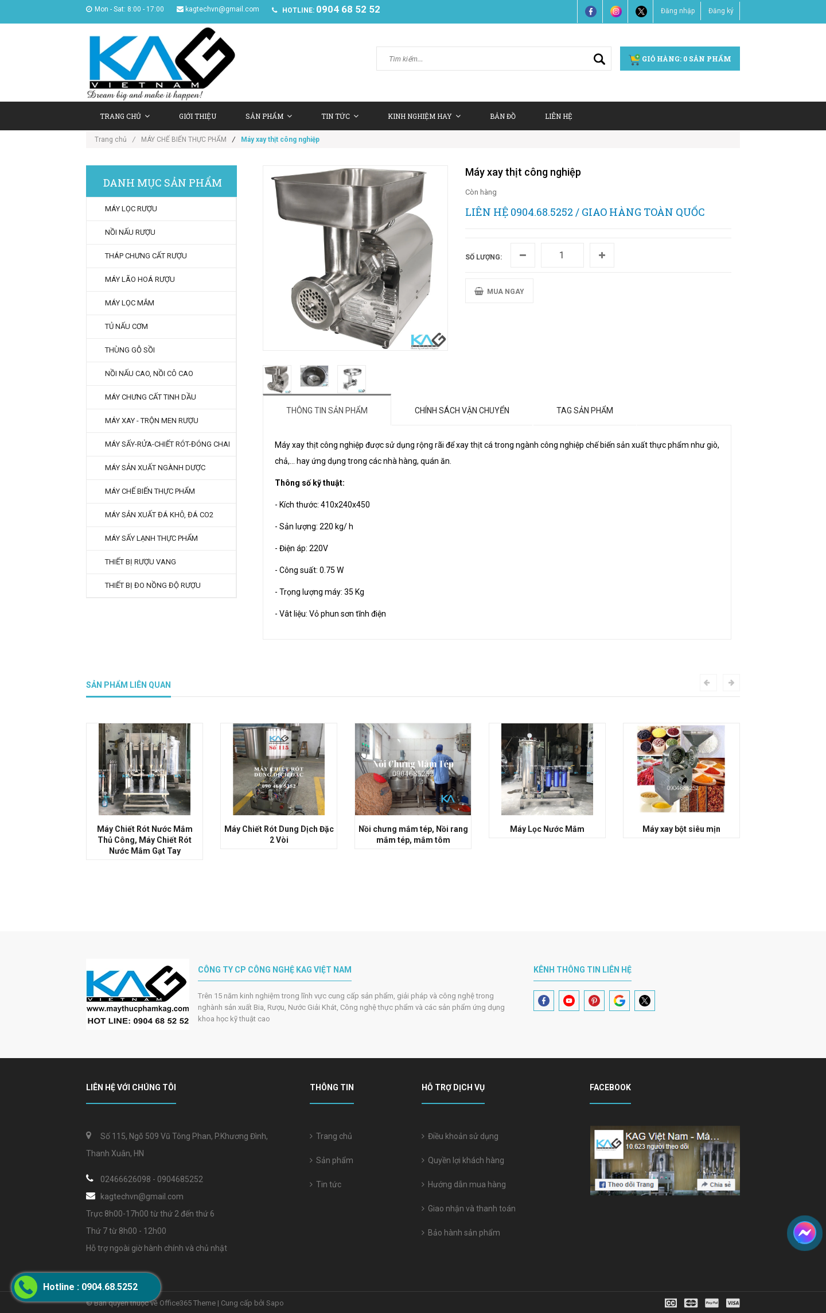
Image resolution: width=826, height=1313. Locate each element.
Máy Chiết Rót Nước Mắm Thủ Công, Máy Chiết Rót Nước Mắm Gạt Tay (145, 839)
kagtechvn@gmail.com (218, 9)
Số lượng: (483, 257)
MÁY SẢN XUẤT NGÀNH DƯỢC (155, 467)
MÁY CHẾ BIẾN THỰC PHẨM (184, 139)
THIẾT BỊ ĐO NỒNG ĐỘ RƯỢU (153, 585)
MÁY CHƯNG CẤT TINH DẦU (150, 397)
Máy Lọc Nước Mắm (547, 829)
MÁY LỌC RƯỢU (131, 208)
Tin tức (325, 1184)
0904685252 (180, 1179)
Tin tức (340, 116)
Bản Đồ (503, 116)
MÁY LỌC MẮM (129, 303)
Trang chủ (331, 1136)
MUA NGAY (499, 291)
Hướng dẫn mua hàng (464, 1184)
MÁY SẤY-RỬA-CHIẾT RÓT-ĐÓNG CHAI (167, 444)
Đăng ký (721, 11)
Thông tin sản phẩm (327, 410)
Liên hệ (558, 116)
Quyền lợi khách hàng (463, 1160)
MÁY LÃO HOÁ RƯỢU (140, 279)
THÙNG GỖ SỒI (130, 350)
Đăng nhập (678, 11)
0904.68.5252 (542, 212)
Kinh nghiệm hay (424, 116)
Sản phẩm (331, 1160)
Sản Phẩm (269, 116)
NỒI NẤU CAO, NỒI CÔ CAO (149, 373)
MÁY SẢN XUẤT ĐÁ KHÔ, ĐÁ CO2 (159, 514)
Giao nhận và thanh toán (469, 1208)
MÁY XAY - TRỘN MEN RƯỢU (151, 420)
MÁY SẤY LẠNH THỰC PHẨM (151, 538)
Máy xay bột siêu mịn (681, 829)
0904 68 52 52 (348, 9)
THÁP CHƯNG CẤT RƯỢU (146, 255)
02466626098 (125, 1179)
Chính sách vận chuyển (462, 410)
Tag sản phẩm (584, 410)
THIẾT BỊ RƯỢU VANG (140, 561)
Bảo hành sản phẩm (461, 1232)
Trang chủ (125, 116)
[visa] (702, 1302)
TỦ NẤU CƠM (126, 326)
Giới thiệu (197, 116)
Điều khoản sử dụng (460, 1136)
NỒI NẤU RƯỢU (130, 232)
